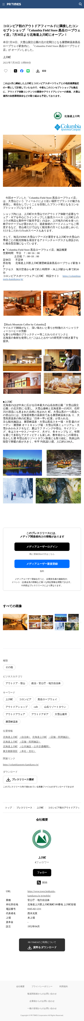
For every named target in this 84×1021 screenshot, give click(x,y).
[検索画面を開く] (80, 4)
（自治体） (25, 737)
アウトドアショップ (17, 707)
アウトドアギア (39, 714)
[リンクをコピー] (44, 71)
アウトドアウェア (15, 714)
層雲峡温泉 (12, 721)
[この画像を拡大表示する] (15, 622)
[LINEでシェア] (28, 71)
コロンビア (25, 699)
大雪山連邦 (61, 714)
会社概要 (20, 986)
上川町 (9, 699)
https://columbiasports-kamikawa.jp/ (21, 764)
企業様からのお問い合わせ (42, 1001)
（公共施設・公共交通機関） (35, 746)
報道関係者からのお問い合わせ (42, 993)
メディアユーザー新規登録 (42, 563)
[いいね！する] (6, 71)
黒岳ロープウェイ (47, 699)
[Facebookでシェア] (22, 71)
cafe (36, 707)
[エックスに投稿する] (15, 71)
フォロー (42, 872)
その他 (9, 667)
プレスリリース (24, 807)
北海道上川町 (10, 737)
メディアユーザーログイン (42, 546)
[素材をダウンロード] (38, 71)
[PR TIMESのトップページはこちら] (14, 4)
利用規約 (63, 986)
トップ (8, 807)
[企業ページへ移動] (42, 840)
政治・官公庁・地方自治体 (46, 683)
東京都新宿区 (10, 751)
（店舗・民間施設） (59, 737)
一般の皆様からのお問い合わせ (42, 1008)
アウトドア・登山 (15, 683)
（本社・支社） (27, 751)
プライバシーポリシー (42, 986)
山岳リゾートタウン (55, 707)
